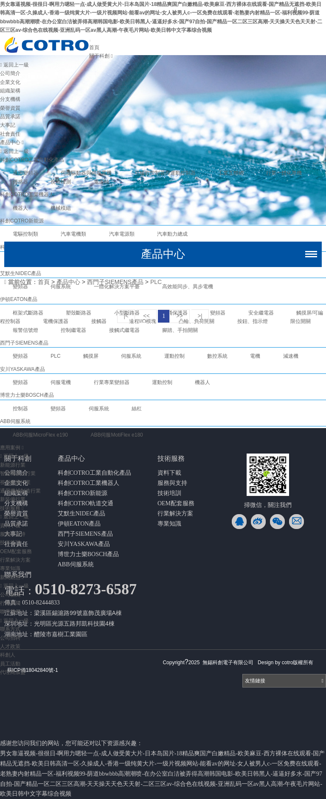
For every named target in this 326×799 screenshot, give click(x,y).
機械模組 (61, 208)
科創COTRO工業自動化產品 (32, 160)
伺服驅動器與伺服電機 (86, 173)
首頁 (94, 47)
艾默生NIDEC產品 (82, 513)
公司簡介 (10, 73)
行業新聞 (10, 603)
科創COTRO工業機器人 (27, 195)
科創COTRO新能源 (22, 221)
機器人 (20, 208)
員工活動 (10, 664)
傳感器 (20, 182)
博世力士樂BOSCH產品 (88, 554)
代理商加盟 (12, 672)
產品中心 (12, 142)
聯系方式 (10, 629)
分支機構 (10, 99)
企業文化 (10, 82)
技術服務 (12, 508)
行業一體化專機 (284, 173)
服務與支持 (12, 534)
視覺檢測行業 (15, 482)
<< (146, 316)
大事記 (7, 125)
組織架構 (10, 91)
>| (200, 316)
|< (126, 316)
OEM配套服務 (16, 551)
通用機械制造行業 (20, 491)
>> (179, 316)
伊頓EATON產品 (79, 524)
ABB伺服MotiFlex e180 (116, 435)
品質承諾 (10, 117)
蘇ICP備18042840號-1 (32, 670)
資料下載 (10, 526)
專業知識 (10, 568)
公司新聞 (10, 595)
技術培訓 (10, 543)
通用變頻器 (25, 173)
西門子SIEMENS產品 (115, 281)
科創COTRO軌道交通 (85, 503)
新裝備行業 (12, 499)
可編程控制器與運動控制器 (165, 173)
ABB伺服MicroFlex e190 (40, 435)
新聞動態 (12, 577)
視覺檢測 (61, 182)
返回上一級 (14, 65)
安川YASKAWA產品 (84, 544)
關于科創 (101, 56)
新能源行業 (12, 465)
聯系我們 (12, 612)
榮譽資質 (10, 108)
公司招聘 (10, 638)
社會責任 (10, 134)
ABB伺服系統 (76, 564)
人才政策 (10, 646)
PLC (156, 281)
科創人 (7, 655)
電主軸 (101, 182)
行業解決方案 (15, 560)
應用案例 (12, 448)
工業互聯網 (231, 173)
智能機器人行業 (18, 473)
